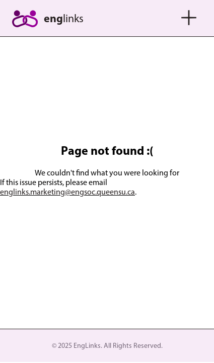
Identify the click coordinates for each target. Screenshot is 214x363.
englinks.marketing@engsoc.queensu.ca (67, 192)
